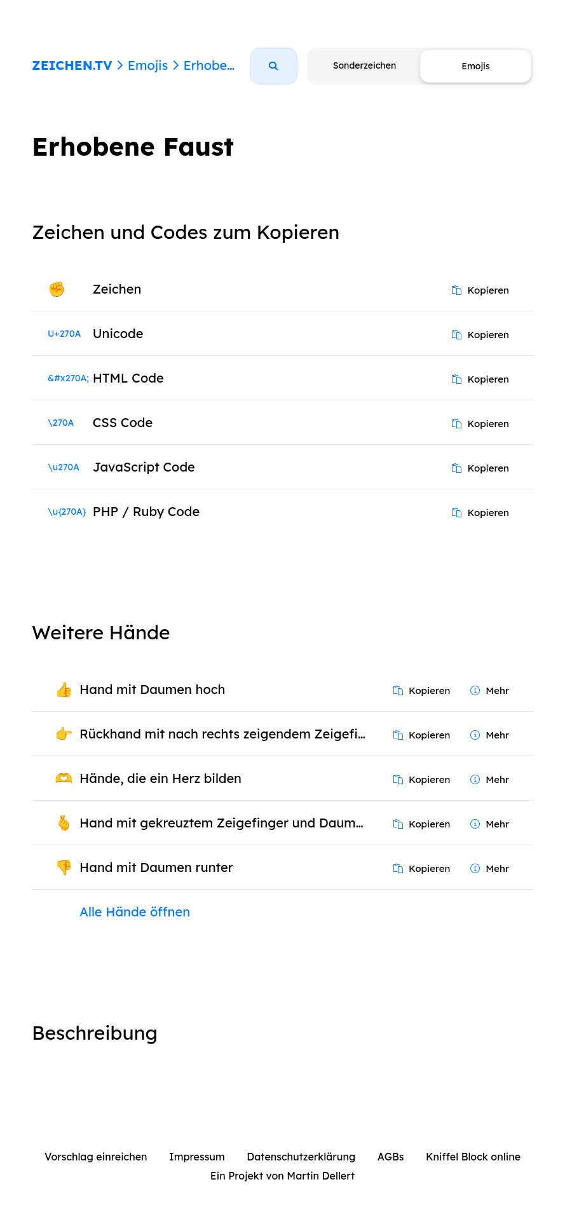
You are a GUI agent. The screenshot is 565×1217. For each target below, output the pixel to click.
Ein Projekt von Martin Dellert (282, 1175)
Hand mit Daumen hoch (152, 689)
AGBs (391, 1156)
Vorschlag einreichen (95, 1156)
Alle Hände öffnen (134, 912)
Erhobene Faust (231, 65)
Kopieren (480, 290)
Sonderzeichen (364, 65)
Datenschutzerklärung (301, 1156)
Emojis (148, 65)
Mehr (489, 690)
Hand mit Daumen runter (156, 867)
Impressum (197, 1156)
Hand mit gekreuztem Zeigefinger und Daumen (225, 823)
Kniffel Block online (473, 1156)
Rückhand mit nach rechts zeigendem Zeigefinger (226, 734)
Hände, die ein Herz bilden (160, 778)
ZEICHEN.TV (72, 65)
